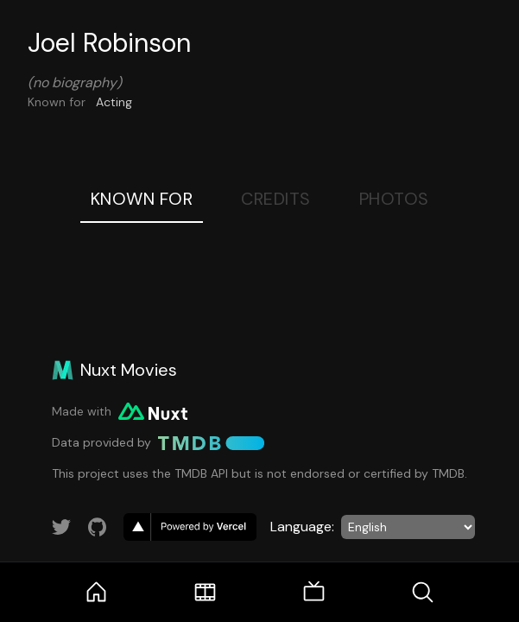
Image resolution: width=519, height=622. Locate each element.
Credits (276, 198)
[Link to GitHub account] (97, 526)
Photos (394, 198)
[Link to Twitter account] (61, 526)
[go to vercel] (189, 527)
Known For (142, 198)
